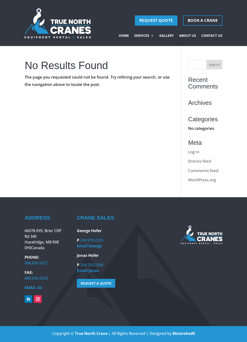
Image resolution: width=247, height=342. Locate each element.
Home (124, 36)
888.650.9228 (36, 278)
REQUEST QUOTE (156, 20)
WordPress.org (202, 180)
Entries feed (199, 161)
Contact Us (211, 36)
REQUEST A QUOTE (96, 283)
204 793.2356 (91, 264)
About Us (187, 36)
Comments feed (203, 170)
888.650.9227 (36, 263)
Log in (193, 152)
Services (141, 36)
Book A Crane (203, 20)
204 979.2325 (91, 240)
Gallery (166, 36)
